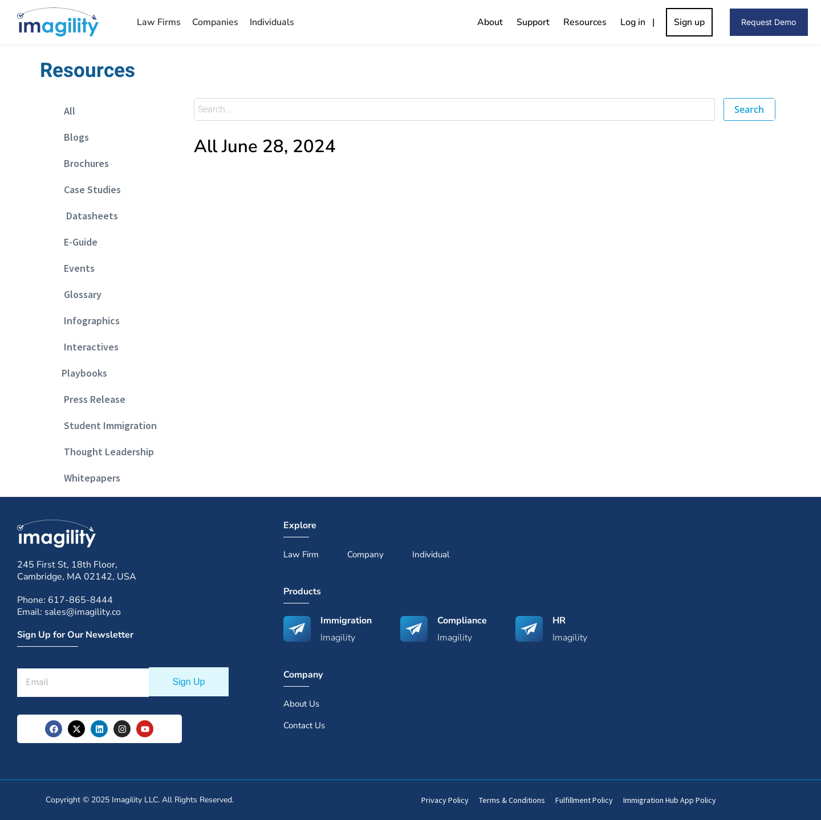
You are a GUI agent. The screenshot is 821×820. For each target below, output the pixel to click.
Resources (585, 22)
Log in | (639, 22)
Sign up (689, 22)
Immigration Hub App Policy (669, 800)
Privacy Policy (445, 800)
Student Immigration (107, 425)
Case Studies (89, 189)
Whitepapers (88, 477)
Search (749, 109)
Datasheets (87, 215)
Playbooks (82, 373)
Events (76, 268)
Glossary (79, 294)
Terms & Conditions (512, 800)
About (490, 22)
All (66, 110)
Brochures (83, 163)
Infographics (88, 320)
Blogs (73, 137)
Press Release (91, 399)
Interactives (88, 346)
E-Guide (77, 241)
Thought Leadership (105, 451)
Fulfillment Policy (584, 800)
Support (533, 22)
